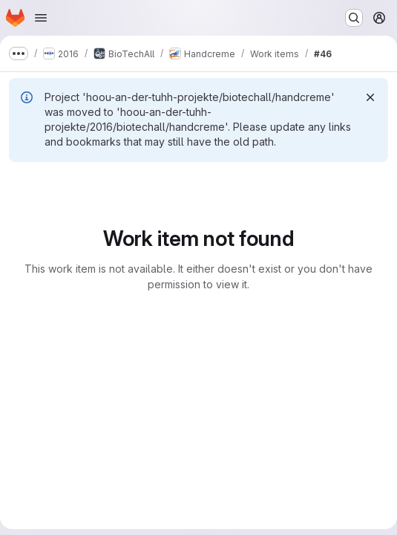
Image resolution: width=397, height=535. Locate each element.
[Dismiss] (370, 97)
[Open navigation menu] (41, 18)
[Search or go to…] (354, 18)
